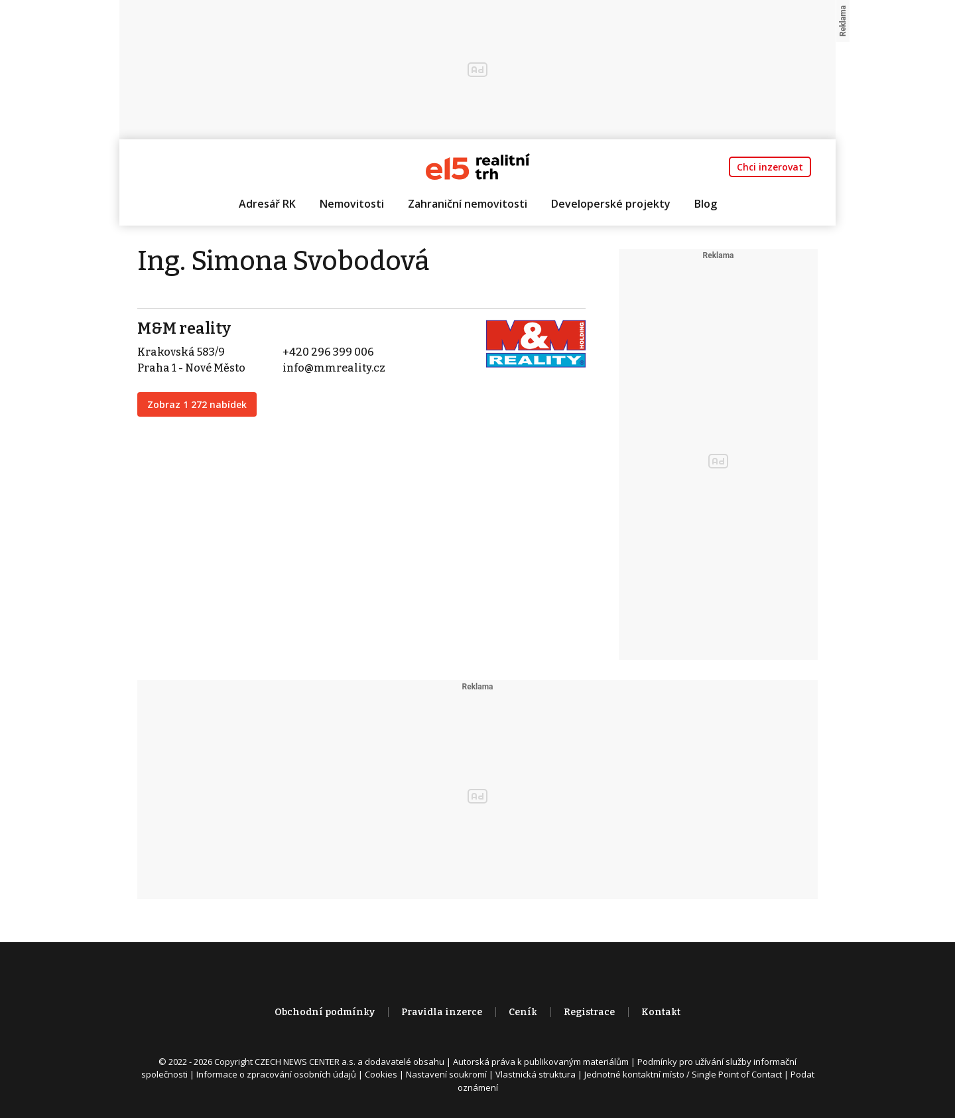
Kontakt (660, 1012)
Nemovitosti (352, 203)
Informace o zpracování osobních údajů (276, 1074)
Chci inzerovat (770, 167)
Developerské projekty (610, 203)
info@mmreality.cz (334, 368)
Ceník (523, 1012)
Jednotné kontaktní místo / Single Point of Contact (683, 1074)
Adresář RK (267, 203)
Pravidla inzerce (441, 1012)
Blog (705, 203)
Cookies (381, 1074)
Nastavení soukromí (446, 1074)
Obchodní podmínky (325, 1012)
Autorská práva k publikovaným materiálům (541, 1062)
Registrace (589, 1012)
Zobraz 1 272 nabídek (197, 404)
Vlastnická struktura (535, 1074)
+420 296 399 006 (328, 352)
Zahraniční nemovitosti (467, 203)
